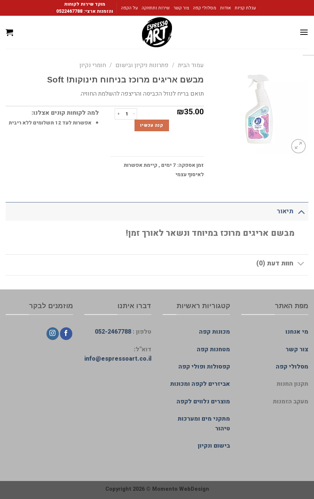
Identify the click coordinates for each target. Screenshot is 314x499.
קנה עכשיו (151, 125)
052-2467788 (113, 331)
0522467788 (69, 11)
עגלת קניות (245, 7)
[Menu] (303, 32)
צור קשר (181, 7)
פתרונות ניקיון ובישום (142, 65)
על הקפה (129, 7)
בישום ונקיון (214, 445)
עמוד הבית (191, 65)
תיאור (292, 211)
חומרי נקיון (92, 65)
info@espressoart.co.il (117, 358)
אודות (225, 7)
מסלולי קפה (204, 7)
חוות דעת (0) (282, 264)
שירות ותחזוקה (156, 7)
